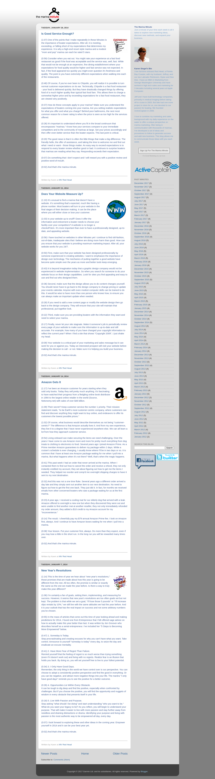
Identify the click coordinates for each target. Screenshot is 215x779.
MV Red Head (65, 180)
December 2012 (141, 397)
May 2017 (138, 208)
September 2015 (141, 279)
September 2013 (141, 365)
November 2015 (141, 272)
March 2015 (139, 301)
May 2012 (138, 422)
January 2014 (140, 351)
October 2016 (140, 233)
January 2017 (140, 222)
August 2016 (140, 240)
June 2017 (139, 204)
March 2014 (139, 344)
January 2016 (140, 265)
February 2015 (141, 305)
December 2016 (141, 226)
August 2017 (140, 197)
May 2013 (138, 379)
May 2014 (138, 337)
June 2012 (139, 419)
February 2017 (141, 219)
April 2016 (138, 254)
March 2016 (139, 258)
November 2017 (141, 187)
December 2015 (141, 269)
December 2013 (141, 355)
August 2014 (140, 326)
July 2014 (138, 329)
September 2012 (141, 408)
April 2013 (138, 383)
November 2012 (141, 401)
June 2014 (139, 333)
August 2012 (140, 412)
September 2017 (141, 194)
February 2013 (141, 390)
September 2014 (141, 322)
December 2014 (141, 312)
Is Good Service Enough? (57, 33)
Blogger (144, 771)
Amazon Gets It (51, 382)
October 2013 (140, 362)
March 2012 (139, 429)
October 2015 (140, 276)
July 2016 (138, 244)
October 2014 (140, 319)
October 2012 (140, 405)
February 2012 (141, 433)
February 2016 (141, 262)
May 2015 (138, 294)
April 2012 (138, 426)
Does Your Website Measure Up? (62, 194)
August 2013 (140, 369)
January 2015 (140, 308)
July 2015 (138, 287)
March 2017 (139, 215)
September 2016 (141, 237)
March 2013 (139, 387)
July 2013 (138, 372)
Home (85, 753)
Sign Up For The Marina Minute (154, 150)
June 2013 (139, 376)
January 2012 (140, 437)
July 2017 (138, 201)
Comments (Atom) (61, 760)
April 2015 (138, 297)
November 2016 (141, 229)
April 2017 (138, 212)
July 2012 (138, 415)
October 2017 (140, 190)
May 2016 (138, 251)
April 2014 (138, 340)
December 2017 (141, 183)
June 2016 (139, 247)
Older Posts (120, 753)
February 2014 (141, 347)
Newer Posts (49, 753)
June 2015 (139, 290)
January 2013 (140, 394)
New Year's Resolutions (56, 570)
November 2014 (141, 315)
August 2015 (140, 283)
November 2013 (141, 358)
